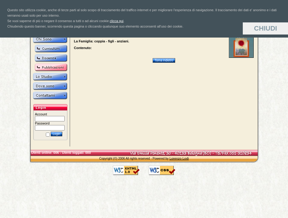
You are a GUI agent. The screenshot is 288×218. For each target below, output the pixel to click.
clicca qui (117, 21)
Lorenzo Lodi (179, 158)
